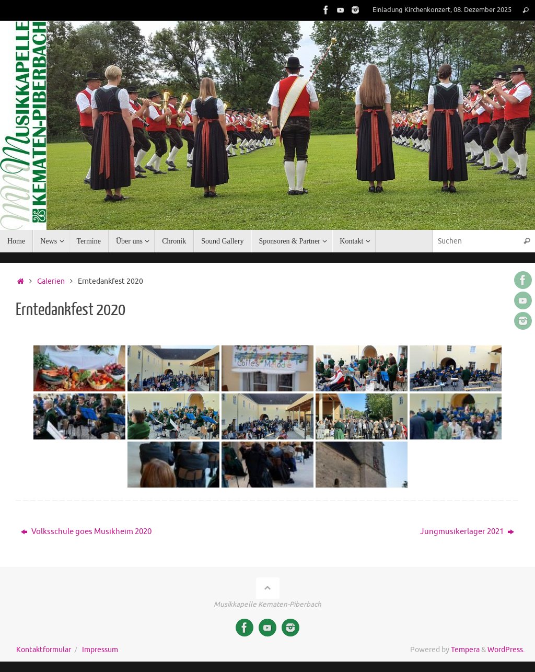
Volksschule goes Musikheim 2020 (86, 532)
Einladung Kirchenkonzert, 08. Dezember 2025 (442, 10)
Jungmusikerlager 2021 (467, 532)
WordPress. (506, 649)
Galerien (51, 281)
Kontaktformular (43, 649)
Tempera (465, 649)
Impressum (100, 649)
